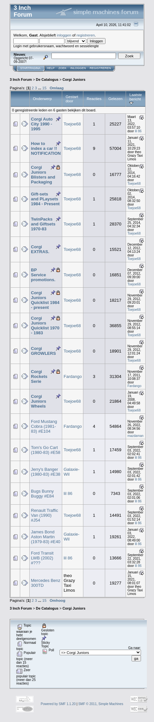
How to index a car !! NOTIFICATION (46, 148)
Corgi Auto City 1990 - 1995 (42, 124)
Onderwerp (42, 98)
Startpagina (30, 68)
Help (51, 68)
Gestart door (71, 98)
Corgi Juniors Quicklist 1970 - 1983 (45, 325)
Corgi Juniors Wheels (38, 401)
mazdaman (135, 436)
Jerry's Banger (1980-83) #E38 (45, 472)
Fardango (72, 376)
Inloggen (78, 68)
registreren (86, 35)
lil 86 (138, 131)
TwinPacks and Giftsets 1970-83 (43, 224)
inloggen (64, 35)
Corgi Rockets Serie (39, 376)
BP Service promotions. (43, 274)
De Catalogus (47, 79)
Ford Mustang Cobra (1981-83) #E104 (44, 426)
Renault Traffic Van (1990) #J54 (44, 515)
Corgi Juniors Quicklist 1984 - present (45, 300)
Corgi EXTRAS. (40, 249)
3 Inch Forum (21, 79)
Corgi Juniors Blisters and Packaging (43, 174)
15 (44, 88)
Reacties (94, 98)
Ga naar (134, 648)
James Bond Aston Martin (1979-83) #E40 (45, 536)
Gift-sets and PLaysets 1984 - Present (45, 199)
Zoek (63, 68)
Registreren (100, 68)
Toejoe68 (72, 124)
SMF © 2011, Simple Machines (100, 704)
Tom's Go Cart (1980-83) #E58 (45, 450)
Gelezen (115, 98)
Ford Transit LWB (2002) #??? (42, 558)
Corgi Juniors (74, 79)
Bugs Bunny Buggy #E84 (42, 493)
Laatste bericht (135, 99)
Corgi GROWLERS (43, 351)
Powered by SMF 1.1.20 (58, 704)
